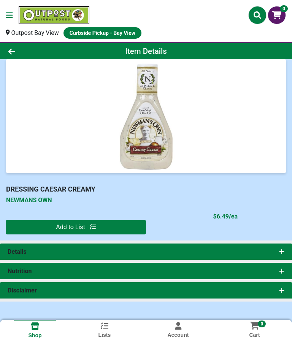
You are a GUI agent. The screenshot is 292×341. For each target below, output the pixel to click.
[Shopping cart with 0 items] (277, 15)
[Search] (257, 15)
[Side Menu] (9, 15)
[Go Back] (41, 51)
